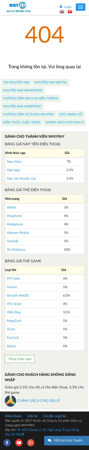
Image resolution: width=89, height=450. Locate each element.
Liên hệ (32, 416)
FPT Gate (13, 278)
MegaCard (14, 321)
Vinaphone (14, 216)
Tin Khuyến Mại (16, 82)
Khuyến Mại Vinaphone (23, 90)
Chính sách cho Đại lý (65, 122)
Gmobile (12, 241)
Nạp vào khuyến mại (21, 178)
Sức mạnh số (70, 114)
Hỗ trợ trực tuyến (68, 440)
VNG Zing (13, 312)
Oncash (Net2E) (18, 295)
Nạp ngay (13, 170)
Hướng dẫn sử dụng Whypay (28, 114)
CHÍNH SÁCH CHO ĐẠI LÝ (32, 401)
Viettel (11, 207)
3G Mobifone (16, 249)
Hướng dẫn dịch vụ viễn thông (30, 98)
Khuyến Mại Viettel (51, 82)
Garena (12, 287)
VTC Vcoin (14, 304)
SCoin (11, 329)
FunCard (13, 337)
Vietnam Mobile (18, 232)
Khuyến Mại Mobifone (22, 106)
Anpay (11, 346)
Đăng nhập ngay (20, 359)
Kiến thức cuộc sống (21, 122)
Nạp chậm (14, 161)
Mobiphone (15, 224)
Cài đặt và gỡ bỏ (54, 416)
